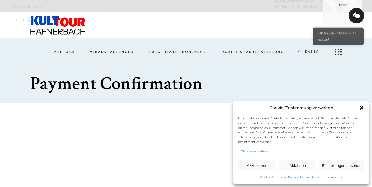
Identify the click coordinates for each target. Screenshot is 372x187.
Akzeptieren (257, 165)
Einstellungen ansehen (341, 165)
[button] (361, 107)
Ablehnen (297, 165)
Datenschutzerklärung (305, 177)
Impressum (333, 177)
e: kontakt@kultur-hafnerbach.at (37, 19)
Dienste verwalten (254, 151)
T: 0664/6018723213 (26, 6)
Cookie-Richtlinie (273, 177)
